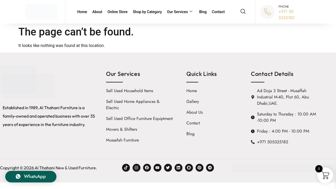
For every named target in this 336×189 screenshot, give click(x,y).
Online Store (117, 12)
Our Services (179, 12)
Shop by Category (147, 12)
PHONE (284, 6)
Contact (218, 12)
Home (82, 12)
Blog (203, 12)
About (97, 12)
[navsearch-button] (243, 12)
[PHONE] (267, 12)
